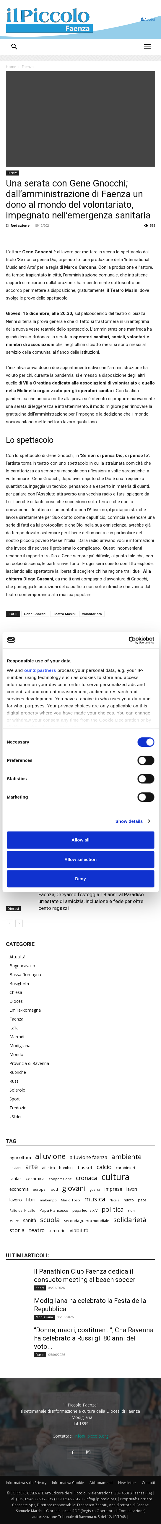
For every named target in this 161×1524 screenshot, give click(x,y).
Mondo (16, 1054)
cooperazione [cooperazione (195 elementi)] (60, 1179)
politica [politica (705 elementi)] (113, 1209)
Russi (14, 1081)
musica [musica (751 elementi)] (94, 1199)
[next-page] (19, 923)
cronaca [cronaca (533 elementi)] (86, 1178)
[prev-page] (9, 923)
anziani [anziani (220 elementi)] (15, 1167)
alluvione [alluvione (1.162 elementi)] (50, 1156)
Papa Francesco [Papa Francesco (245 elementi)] (54, 1210)
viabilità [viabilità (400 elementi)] (79, 1230)
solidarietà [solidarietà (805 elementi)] (130, 1219)
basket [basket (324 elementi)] (85, 1167)
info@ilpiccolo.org (91, 1436)
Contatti (148, 1482)
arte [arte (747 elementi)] (31, 1166)
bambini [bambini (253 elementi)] (66, 1167)
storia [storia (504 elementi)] (17, 1230)
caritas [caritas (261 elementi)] (15, 1178)
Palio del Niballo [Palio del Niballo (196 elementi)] (22, 1210)
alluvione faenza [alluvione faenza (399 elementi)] (88, 1157)
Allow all (80, 839)
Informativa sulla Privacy (26, 1482)
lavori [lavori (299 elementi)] (131, 1189)
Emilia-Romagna (25, 1010)
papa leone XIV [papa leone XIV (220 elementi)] (84, 1210)
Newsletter (127, 1482)
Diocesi (13, 909)
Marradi (16, 1036)
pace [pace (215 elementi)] (142, 1200)
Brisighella (19, 983)
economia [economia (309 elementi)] (19, 1189)
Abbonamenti (101, 1482)
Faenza (28, 66)
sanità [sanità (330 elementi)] (29, 1220)
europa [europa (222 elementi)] (39, 1189)
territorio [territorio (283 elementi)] (57, 1230)
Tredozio (18, 1108)
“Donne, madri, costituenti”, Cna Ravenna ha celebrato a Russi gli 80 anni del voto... (94, 1338)
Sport (14, 1099)
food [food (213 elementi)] (54, 1189)
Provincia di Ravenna (29, 1063)
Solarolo (17, 1090)
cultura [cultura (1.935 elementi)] (115, 1177)
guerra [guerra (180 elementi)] (95, 1189)
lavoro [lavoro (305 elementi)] (15, 1200)
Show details (129, 821)
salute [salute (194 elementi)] (14, 1221)
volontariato (92, 613)
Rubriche (17, 1072)
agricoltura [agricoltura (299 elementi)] (20, 1157)
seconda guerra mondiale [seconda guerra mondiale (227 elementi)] (86, 1220)
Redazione (20, 225)
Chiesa (15, 992)
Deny (80, 878)
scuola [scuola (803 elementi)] (50, 1219)
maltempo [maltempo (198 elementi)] (48, 1200)
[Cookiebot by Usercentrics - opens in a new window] (128, 640)
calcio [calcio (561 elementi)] (104, 1167)
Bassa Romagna (25, 974)
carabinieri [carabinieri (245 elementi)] (125, 1167)
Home (11, 66)
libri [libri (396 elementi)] (31, 1199)
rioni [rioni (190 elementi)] (132, 1210)
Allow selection (80, 859)
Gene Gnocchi (35, 613)
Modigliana (19, 1045)
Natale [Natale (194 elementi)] (115, 1200)
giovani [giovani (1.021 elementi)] (74, 1188)
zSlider (15, 1116)
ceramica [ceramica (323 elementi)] (35, 1178)
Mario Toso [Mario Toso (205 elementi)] (70, 1200)
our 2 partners (40, 670)
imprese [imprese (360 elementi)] (113, 1189)
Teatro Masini (64, 613)
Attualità (17, 957)
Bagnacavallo (22, 965)
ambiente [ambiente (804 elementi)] (126, 1156)
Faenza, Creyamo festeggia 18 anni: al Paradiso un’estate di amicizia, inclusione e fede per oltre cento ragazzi (91, 901)
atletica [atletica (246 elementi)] (48, 1167)
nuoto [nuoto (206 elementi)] (129, 1200)
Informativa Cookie (68, 1482)
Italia (14, 1028)
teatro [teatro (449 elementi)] (37, 1230)
